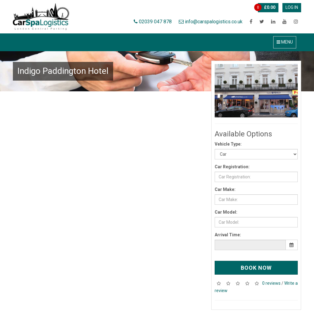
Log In (291, 7)
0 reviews (271, 283)
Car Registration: (232, 166)
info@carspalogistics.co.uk (211, 22)
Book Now (256, 268)
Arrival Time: (228, 234)
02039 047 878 (153, 22)
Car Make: (225, 189)
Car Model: (226, 212)
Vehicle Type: (228, 144)
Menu (285, 42)
